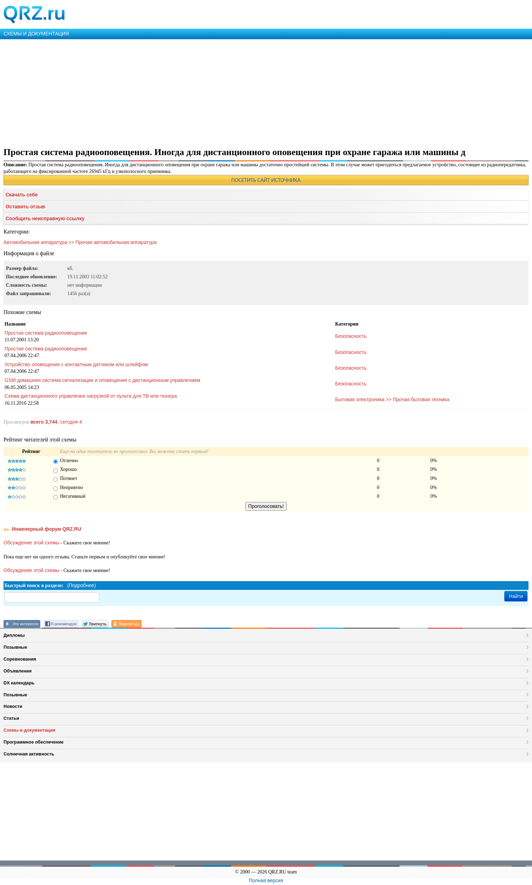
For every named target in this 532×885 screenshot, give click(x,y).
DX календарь (19, 682)
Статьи (11, 718)
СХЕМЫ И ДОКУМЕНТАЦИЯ (36, 33)
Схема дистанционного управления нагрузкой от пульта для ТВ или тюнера (91, 396)
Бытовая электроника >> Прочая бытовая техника (392, 399)
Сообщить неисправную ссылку (45, 218)
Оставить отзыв (25, 206)
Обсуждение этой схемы (31, 542)
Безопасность (350, 336)
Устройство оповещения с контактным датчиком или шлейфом (76, 364)
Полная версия (266, 880)
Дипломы (14, 635)
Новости (13, 706)
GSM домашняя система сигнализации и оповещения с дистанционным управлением (102, 380)
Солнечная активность (29, 754)
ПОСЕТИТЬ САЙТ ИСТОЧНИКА (265, 180)
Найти (516, 596)
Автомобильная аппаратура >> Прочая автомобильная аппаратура (80, 242)
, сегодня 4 (56, 422)
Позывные (15, 647)
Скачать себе (22, 194)
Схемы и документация (29, 730)
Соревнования (20, 659)
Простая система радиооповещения (46, 333)
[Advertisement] (210, 92)
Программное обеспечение (33, 742)
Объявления (18, 671)
